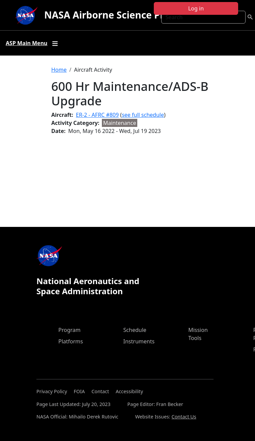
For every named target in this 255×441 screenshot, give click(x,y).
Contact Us (184, 416)
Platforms (70, 341)
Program (69, 330)
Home (59, 69)
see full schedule (143, 114)
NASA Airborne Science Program (119, 14)
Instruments (139, 341)
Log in (196, 8)
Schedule (134, 330)
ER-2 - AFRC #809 (97, 114)
